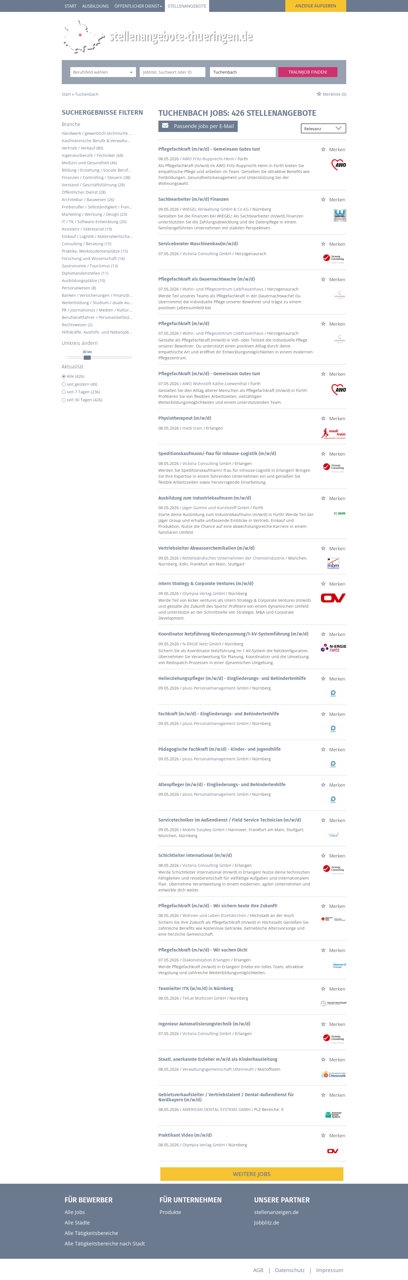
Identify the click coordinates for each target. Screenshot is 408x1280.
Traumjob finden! (307, 72)
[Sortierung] (317, 128)
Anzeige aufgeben (315, 5)
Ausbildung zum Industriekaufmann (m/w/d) (204, 498)
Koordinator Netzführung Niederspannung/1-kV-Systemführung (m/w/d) (233, 634)
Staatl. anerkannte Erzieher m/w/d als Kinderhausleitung (217, 1059)
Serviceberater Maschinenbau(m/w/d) (198, 243)
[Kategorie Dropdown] (130, 72)
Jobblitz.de (266, 1222)
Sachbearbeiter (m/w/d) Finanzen (193, 199)
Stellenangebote (187, 6)
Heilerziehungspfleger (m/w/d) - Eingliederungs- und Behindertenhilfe (232, 678)
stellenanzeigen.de (276, 1212)
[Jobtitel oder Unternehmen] (172, 72)
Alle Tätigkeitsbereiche (91, 1233)
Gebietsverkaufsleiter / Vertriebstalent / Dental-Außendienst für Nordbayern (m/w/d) (226, 1097)
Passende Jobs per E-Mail (198, 125)
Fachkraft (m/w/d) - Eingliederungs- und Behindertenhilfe (218, 713)
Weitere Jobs (252, 1174)
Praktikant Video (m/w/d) (185, 1135)
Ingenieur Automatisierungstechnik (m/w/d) (204, 1024)
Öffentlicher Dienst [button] (138, 6)
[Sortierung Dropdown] (340, 128)
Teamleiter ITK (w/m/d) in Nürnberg (195, 988)
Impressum (329, 1270)
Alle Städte (77, 1222)
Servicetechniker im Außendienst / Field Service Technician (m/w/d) (229, 820)
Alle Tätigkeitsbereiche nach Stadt (105, 1243)
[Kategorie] (97, 72)
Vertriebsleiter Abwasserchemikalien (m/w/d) (206, 548)
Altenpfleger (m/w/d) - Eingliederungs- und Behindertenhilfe (222, 784)
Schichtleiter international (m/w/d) (195, 855)
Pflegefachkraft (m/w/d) (183, 323)
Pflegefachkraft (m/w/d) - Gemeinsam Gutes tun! (209, 149)
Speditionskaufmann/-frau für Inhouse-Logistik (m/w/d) (217, 453)
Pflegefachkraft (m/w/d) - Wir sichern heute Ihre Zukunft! (217, 905)
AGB (258, 1270)
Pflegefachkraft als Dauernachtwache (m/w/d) (206, 279)
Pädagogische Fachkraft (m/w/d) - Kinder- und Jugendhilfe (219, 749)
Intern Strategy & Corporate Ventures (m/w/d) (205, 583)
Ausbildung (95, 6)
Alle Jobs (75, 1212)
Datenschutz (290, 1270)
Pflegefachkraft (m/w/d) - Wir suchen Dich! (202, 950)
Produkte (170, 1212)
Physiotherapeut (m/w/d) (184, 418)
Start (70, 6)
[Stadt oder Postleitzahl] (243, 72)
